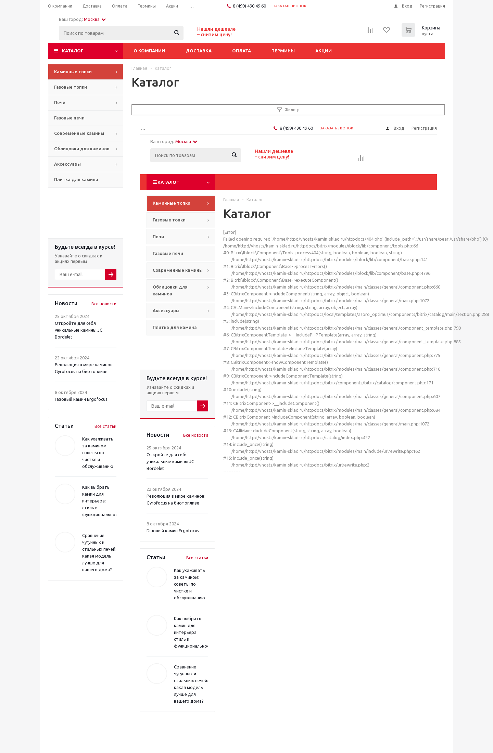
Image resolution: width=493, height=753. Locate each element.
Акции (323, 50)
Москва (95, 19)
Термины (283, 50)
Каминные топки (73, 71)
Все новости (103, 304)
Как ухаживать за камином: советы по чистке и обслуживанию (97, 452)
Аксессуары (67, 164)
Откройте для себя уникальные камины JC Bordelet (78, 330)
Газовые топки (70, 87)
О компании (149, 50)
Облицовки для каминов (82, 148)
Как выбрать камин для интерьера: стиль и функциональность (102, 501)
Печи (59, 102)
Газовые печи (69, 117)
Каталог (73, 50)
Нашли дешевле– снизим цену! (216, 31)
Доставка (199, 50)
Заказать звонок (289, 6)
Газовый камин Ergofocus (81, 399)
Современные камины (79, 133)
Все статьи (105, 426)
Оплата (241, 50)
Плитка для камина (76, 179)
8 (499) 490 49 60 (249, 5)
